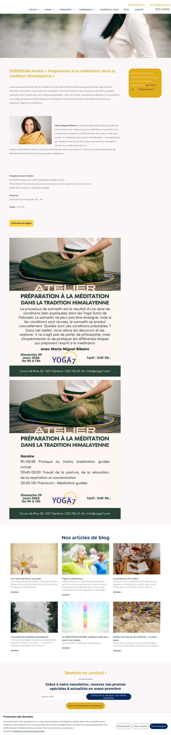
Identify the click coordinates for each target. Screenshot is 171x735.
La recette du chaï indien (125, 578)
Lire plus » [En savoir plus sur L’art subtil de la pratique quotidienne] (15, 650)
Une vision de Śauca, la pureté (26, 578)
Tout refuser (140, 726)
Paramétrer (124, 726)
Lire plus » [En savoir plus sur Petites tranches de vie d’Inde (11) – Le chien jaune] (117, 650)
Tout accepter (158, 726)
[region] (85, 724)
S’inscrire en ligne (21, 223)
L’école (34, 9)
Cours (49, 9)
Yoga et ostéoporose (72, 578)
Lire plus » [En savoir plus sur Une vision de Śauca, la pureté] (15, 592)
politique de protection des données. (30, 731)
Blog (126, 9)
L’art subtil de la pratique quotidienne (29, 636)
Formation (66, 9)
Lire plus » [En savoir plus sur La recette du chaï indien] (117, 592)
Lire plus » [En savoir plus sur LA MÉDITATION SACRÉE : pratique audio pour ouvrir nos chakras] (66, 648)
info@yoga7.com (146, 89)
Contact (139, 9)
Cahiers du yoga (109, 9)
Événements (87, 9)
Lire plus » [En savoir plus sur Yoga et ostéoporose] (66, 595)
